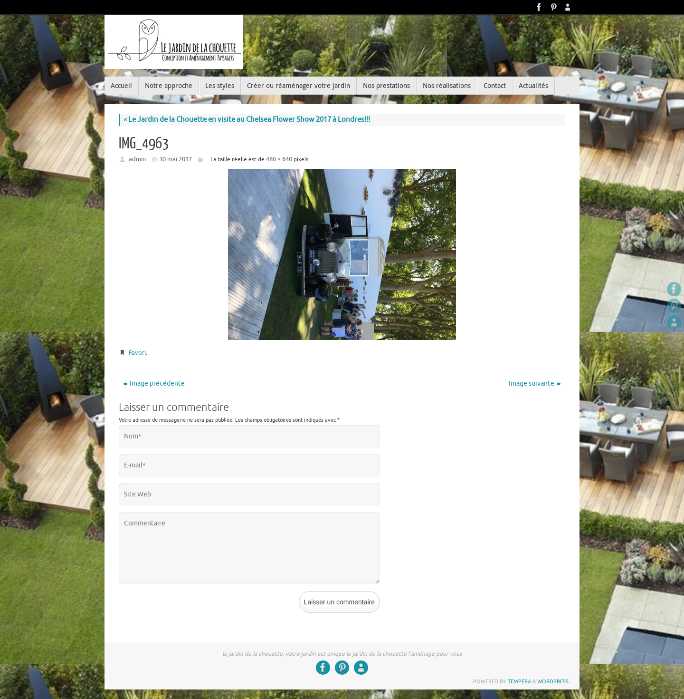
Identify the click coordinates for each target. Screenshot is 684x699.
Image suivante (535, 383)
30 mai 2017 (175, 159)
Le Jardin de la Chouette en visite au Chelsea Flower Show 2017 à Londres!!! (246, 119)
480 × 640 (279, 159)
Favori (137, 353)
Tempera (519, 681)
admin (137, 159)
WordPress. (553, 681)
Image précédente (154, 383)
